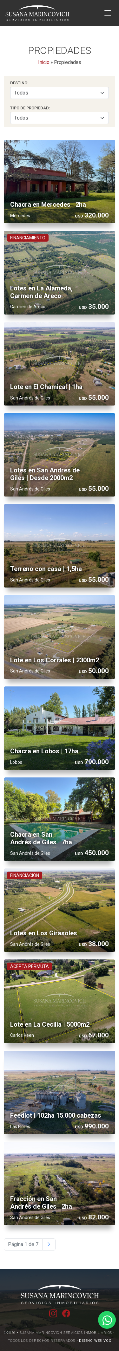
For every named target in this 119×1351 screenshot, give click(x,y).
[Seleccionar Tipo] (59, 118)
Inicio (43, 62)
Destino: (19, 83)
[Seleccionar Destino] (59, 93)
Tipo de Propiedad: (30, 108)
